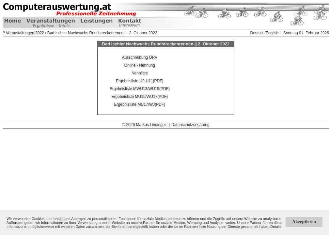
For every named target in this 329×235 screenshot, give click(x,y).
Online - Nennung (139, 65)
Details (275, 226)
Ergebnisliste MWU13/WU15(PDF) (140, 88)
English (272, 33)
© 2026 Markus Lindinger (145, 124)
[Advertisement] (166, 174)
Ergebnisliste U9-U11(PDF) (139, 81)
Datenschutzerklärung (190, 124)
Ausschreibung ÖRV (140, 57)
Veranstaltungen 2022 (25, 33)
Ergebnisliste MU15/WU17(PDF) (140, 96)
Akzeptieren (304, 221)
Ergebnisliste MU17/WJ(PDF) (139, 104)
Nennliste (140, 73)
